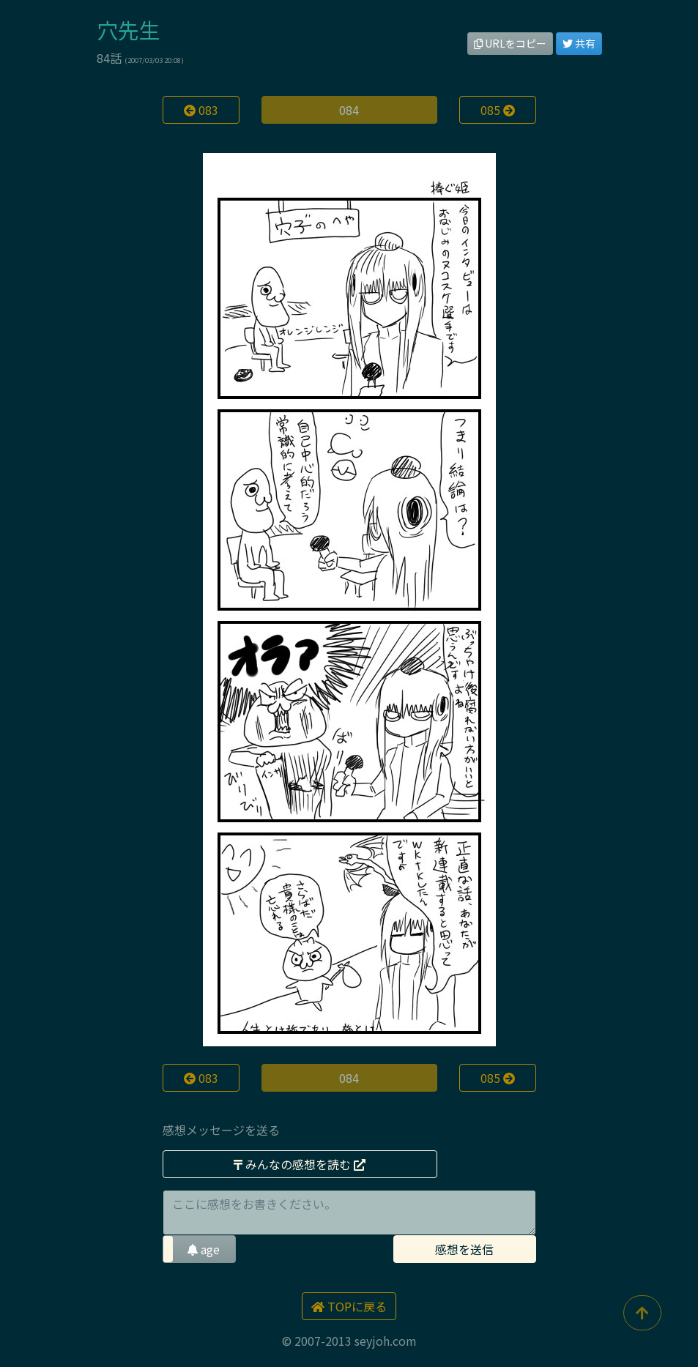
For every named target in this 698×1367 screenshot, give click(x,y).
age (204, 1249)
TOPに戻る (349, 1306)
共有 (579, 43)
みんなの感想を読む (299, 1164)
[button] (199, 1249)
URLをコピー (510, 43)
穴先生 (128, 30)
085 (497, 110)
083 (201, 110)
